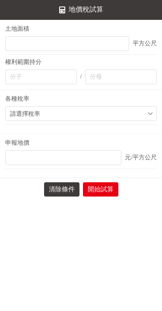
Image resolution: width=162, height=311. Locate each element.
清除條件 (62, 189)
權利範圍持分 (23, 62)
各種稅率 (17, 98)
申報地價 (17, 143)
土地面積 (17, 28)
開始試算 (101, 189)
